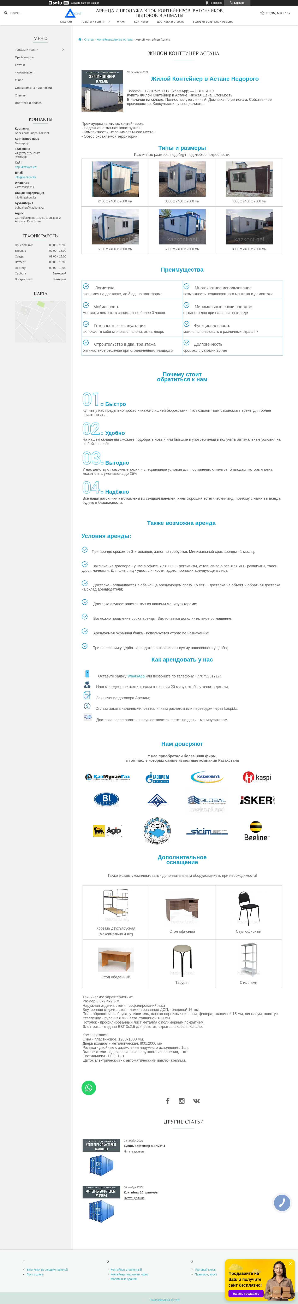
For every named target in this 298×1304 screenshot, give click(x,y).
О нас (121, 21)
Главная (66, 21)
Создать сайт (78, 2)
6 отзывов (216, 2)
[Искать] (5, 13)
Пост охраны (35, 1274)
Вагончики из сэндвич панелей (47, 1269)
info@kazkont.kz (25, 177)
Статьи (20, 65)
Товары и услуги (93, 21)
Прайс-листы (24, 57)
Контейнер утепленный (126, 1269)
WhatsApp (136, 676)
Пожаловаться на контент (164, 1300)
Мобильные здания (124, 1279)
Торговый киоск (205, 1269)
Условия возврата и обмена (213, 21)
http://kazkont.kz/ (26, 167)
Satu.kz (166, 1296)
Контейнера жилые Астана (115, 39)
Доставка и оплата (170, 21)
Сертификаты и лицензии (33, 87)
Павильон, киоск (206, 1274)
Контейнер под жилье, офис (129, 1274)
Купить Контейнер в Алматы (144, 1146)
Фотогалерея (24, 72)
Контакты (141, 21)
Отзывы (20, 95)
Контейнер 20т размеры (141, 1192)
